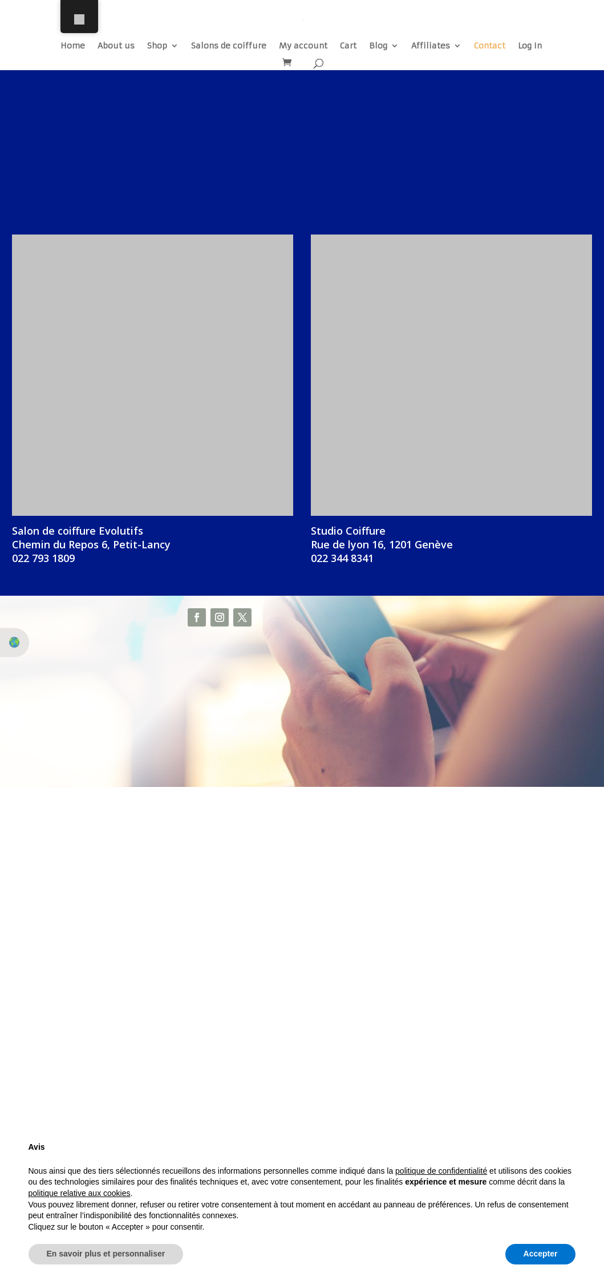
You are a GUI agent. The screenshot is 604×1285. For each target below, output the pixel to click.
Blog (378, 46)
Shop (157, 46)
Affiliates (430, 46)
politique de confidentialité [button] (441, 1170)
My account (303, 46)
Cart (348, 46)
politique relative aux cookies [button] (80, 1193)
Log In (530, 46)
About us (116, 46)
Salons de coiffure (228, 46)
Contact (489, 46)
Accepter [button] (541, 1253)
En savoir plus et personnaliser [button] (106, 1253)
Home (72, 46)
